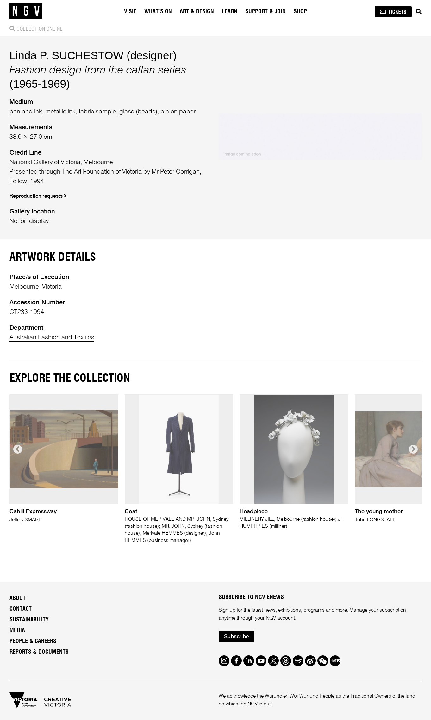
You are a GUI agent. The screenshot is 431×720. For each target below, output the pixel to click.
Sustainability (29, 620)
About (17, 598)
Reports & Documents (39, 652)
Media (17, 631)
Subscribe (236, 637)
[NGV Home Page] (25, 11)
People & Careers (32, 641)
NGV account (280, 618)
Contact (20, 609)
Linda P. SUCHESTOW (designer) (93, 55)
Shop (300, 12)
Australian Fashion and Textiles (51, 338)
